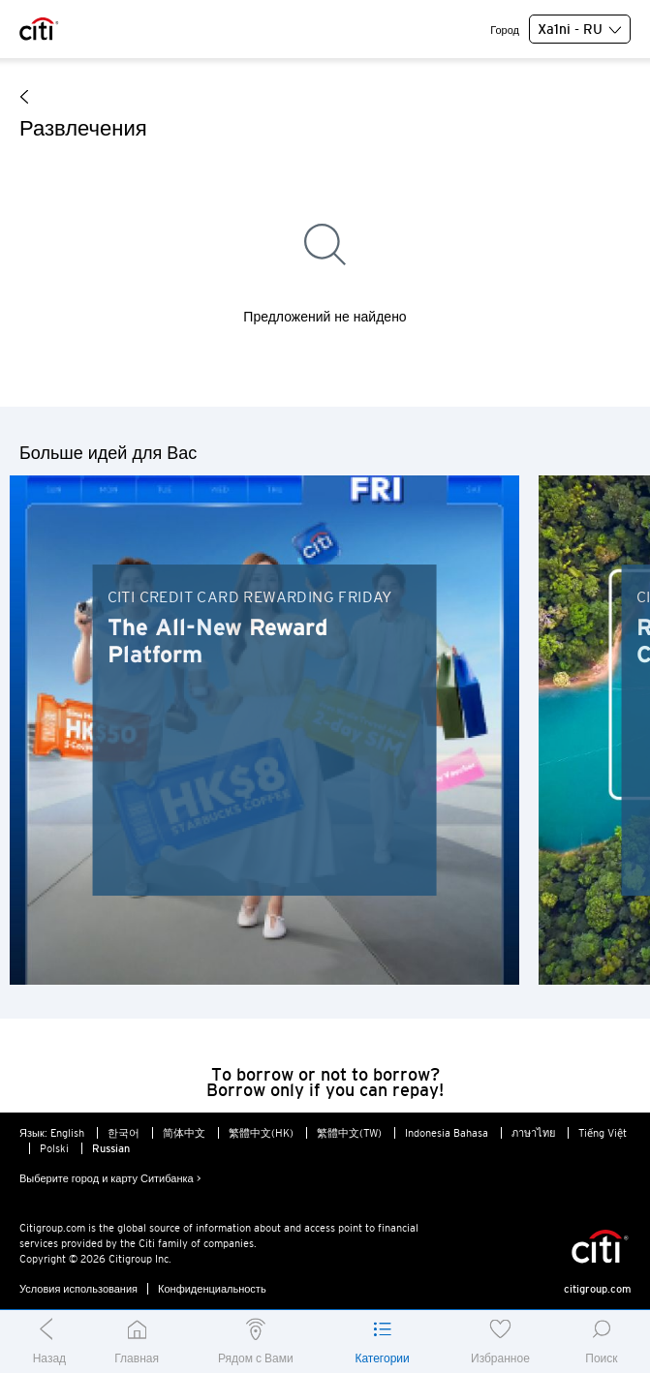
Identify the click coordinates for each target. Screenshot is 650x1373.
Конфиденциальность (212, 1289)
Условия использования (78, 1289)
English (67, 1133)
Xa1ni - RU (580, 30)
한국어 (123, 1133)
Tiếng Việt (602, 1133)
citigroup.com (597, 1289)
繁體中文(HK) (261, 1133)
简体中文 (184, 1133)
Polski (54, 1148)
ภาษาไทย (533, 1133)
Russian (111, 1148)
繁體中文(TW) (349, 1133)
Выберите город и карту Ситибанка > (110, 1178)
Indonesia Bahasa (446, 1133)
